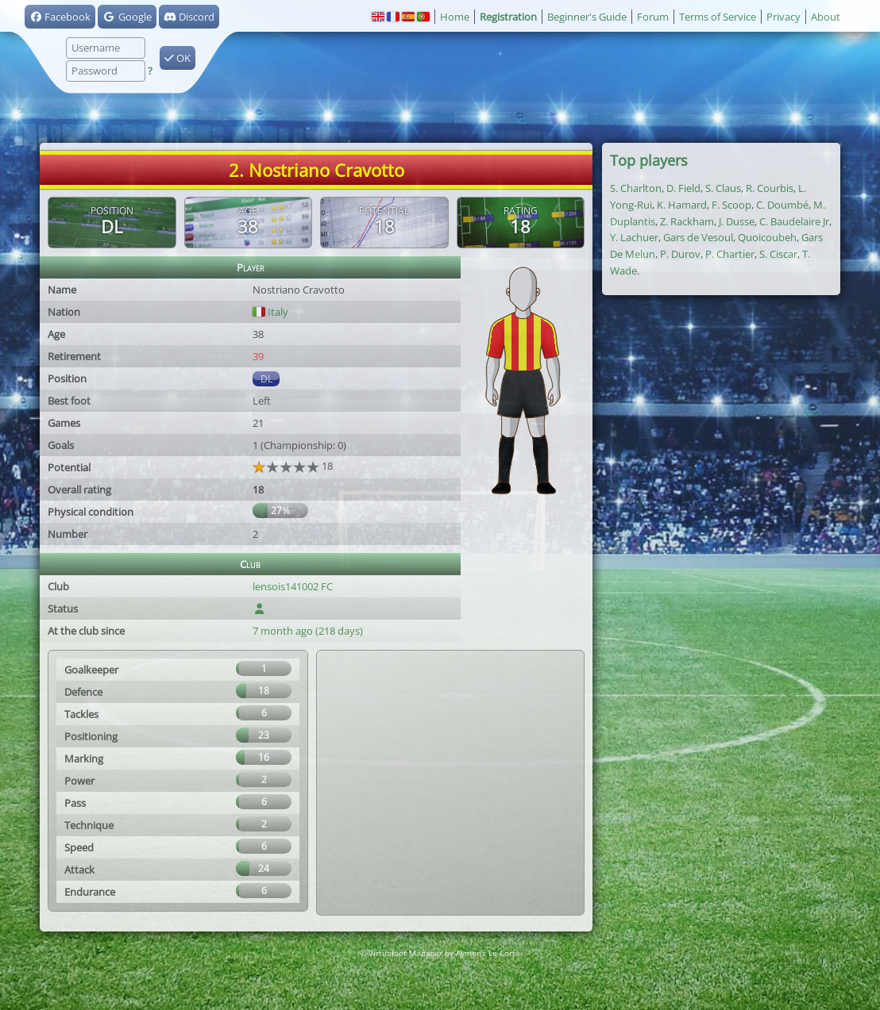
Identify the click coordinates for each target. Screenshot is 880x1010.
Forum (653, 17)
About (825, 17)
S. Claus (723, 188)
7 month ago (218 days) (308, 631)
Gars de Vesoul (698, 237)
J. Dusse (737, 221)
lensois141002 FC (293, 586)
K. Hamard (682, 205)
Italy (270, 312)
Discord (189, 17)
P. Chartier (730, 254)
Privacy (783, 17)
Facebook (60, 17)
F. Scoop (731, 205)
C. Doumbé (782, 205)
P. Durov (680, 254)
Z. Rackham (687, 221)
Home (454, 17)
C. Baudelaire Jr (794, 221)
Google (126, 17)
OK (177, 58)
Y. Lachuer (634, 237)
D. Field (683, 188)
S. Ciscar (778, 254)
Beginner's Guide (587, 17)
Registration (508, 17)
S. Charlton (636, 188)
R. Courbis (769, 188)
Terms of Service (717, 17)
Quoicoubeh (767, 237)
